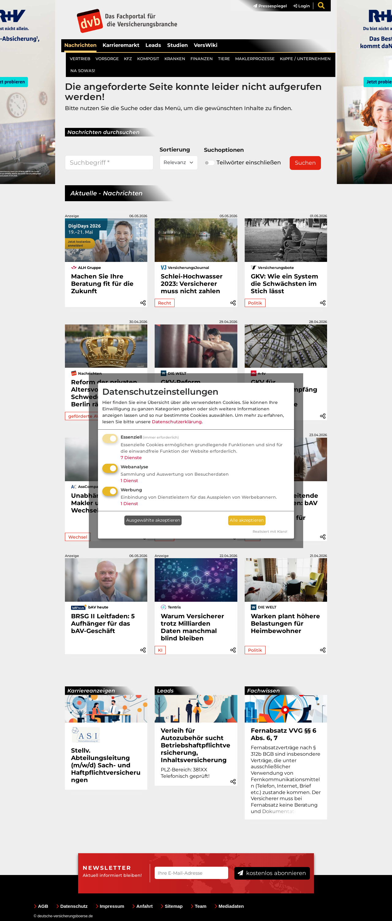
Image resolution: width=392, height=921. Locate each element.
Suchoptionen (224, 150)
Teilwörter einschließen (242, 162)
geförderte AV (84, 416)
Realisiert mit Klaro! (270, 531)
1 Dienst (129, 480)
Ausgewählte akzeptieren (153, 520)
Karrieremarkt (121, 45)
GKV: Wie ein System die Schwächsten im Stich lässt (284, 284)
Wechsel (77, 537)
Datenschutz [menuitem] (72, 906)
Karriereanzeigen (91, 691)
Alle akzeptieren (247, 520)
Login (301, 5)
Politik (255, 303)
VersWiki (205, 45)
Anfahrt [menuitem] (142, 906)
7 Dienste (131, 457)
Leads (153, 45)
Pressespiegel (270, 5)
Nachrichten (80, 45)
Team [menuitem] (198, 906)
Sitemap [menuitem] (171, 906)
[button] (143, 302)
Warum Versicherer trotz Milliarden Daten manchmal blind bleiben (192, 627)
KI (160, 650)
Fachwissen (263, 691)
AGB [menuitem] (41, 906)
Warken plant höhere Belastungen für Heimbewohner (285, 623)
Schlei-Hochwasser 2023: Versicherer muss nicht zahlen (192, 284)
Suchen (305, 162)
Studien (177, 45)
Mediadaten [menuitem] (229, 906)
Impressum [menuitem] (110, 906)
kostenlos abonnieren (272, 873)
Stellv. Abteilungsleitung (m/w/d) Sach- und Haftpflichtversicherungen (106, 765)
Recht (164, 303)
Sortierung (175, 149)
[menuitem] (267, 5)
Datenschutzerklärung (177, 421)
